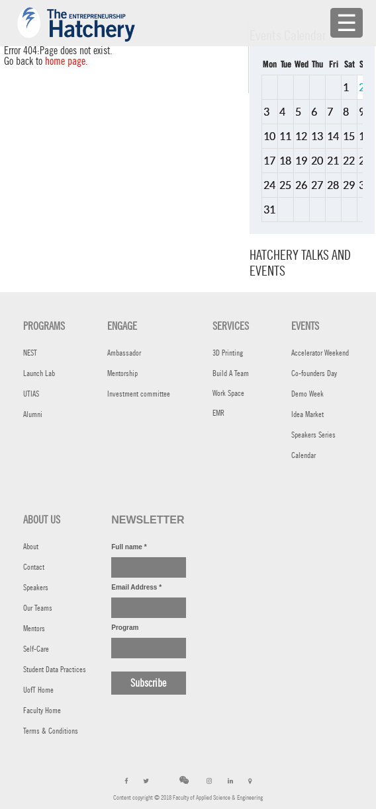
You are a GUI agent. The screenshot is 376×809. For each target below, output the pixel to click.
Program (124, 627)
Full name (128, 547)
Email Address (136, 587)
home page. (66, 61)
